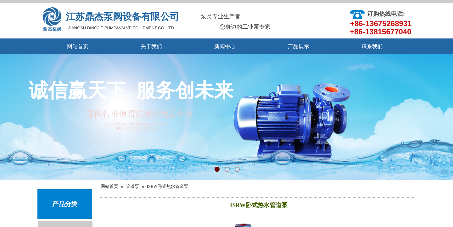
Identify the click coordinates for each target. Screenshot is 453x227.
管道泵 (132, 186)
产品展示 (298, 46)
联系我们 (372, 46)
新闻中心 (225, 46)
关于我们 (151, 46)
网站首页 (77, 46)
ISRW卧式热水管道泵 (167, 186)
